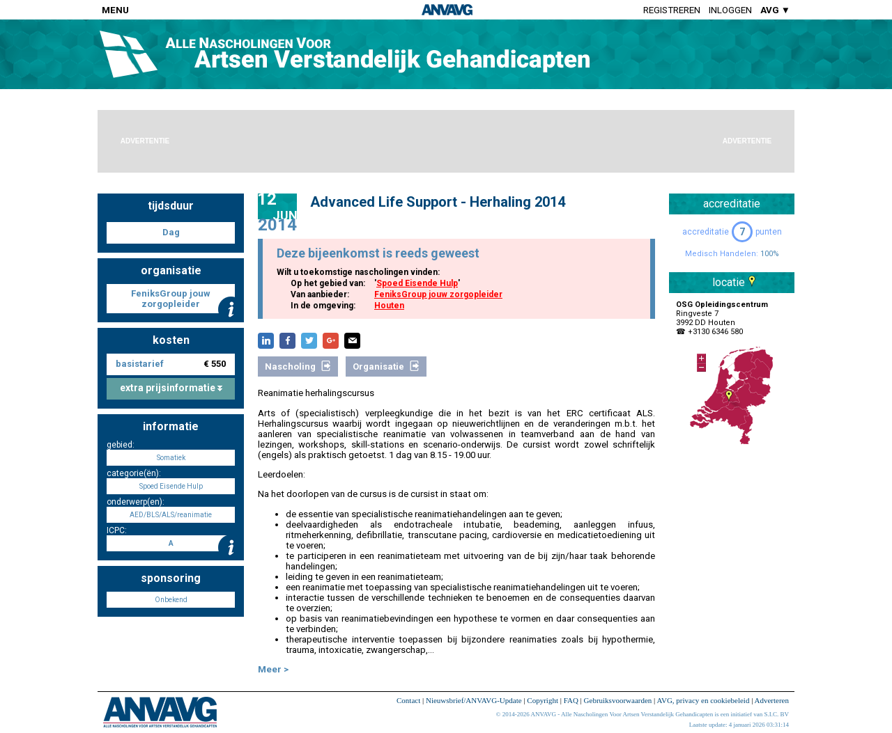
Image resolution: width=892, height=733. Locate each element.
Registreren (671, 10)
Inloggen (730, 10)
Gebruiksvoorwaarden (618, 700)
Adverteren (772, 700)
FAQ (571, 700)
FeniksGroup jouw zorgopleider (438, 294)
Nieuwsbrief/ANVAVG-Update (474, 700)
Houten (389, 305)
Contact (408, 700)
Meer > (273, 669)
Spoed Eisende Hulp (417, 283)
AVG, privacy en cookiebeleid (702, 700)
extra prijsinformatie (171, 387)
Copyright (542, 700)
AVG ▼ (775, 10)
